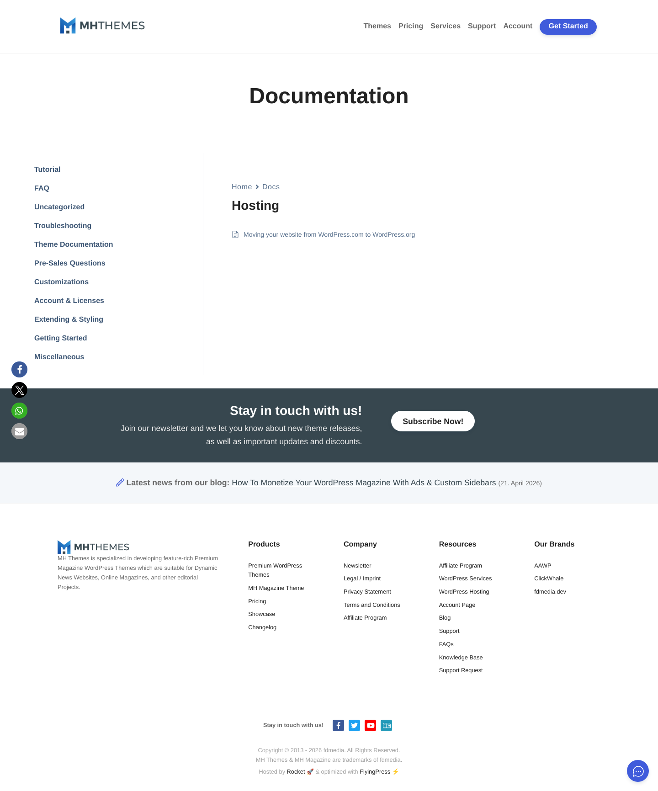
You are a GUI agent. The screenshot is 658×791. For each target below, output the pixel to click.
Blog (445, 617)
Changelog (262, 627)
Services (445, 26)
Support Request (461, 670)
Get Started (568, 26)
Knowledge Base (461, 657)
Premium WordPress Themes (275, 570)
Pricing (410, 26)
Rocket (296, 771)
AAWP (542, 565)
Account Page (457, 604)
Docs (271, 187)
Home (242, 187)
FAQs (446, 644)
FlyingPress (375, 771)
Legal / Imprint (362, 578)
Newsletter (357, 565)
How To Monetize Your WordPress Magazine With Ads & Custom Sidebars (364, 482)
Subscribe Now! (433, 423)
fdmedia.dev (550, 591)
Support (482, 26)
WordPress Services (465, 578)
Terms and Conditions (372, 604)
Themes (377, 26)
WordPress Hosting (464, 591)
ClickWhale (548, 578)
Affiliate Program (365, 617)
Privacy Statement (367, 591)
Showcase (261, 614)
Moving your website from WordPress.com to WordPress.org (329, 234)
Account (517, 26)
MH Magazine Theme (276, 587)
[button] (19, 369)
